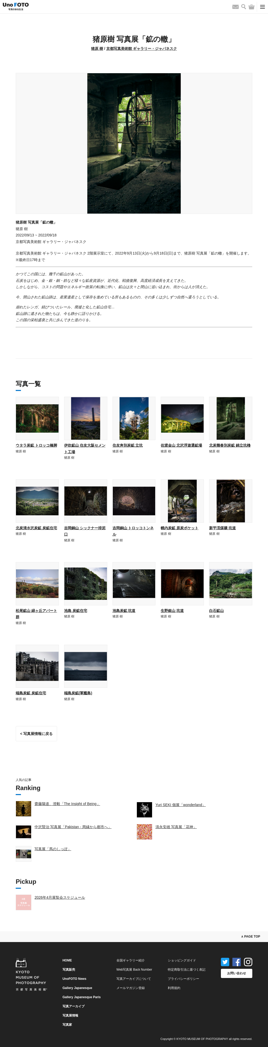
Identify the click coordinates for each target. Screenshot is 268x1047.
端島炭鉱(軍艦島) (78, 693)
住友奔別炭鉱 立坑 (128, 445)
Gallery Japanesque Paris (82, 997)
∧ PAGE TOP (250, 936)
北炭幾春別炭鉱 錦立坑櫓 (229, 445)
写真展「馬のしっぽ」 (53, 849)
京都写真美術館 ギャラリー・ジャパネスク (141, 48)
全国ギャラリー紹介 (130, 960)
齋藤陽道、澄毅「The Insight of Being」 (67, 804)
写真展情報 (70, 1015)
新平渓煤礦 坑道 (222, 528)
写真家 (67, 1025)
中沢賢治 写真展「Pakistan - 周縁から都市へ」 (73, 827)
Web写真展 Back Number (134, 969)
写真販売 (69, 969)
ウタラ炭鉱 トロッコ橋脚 (36, 445)
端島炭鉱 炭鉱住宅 (31, 693)
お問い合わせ (236, 973)
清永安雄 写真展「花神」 (176, 827)
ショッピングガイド (182, 960)
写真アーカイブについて (133, 979)
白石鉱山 (216, 611)
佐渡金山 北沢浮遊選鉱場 (181, 445)
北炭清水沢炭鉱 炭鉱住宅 (36, 528)
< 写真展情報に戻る (36, 734)
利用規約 (174, 988)
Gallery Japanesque (77, 988)
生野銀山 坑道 (172, 611)
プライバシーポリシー (183, 979)
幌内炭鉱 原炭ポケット (179, 528)
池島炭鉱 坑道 (124, 611)
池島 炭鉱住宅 (75, 611)
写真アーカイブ (74, 1006)
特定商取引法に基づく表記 (186, 969)
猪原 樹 (97, 48)
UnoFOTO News (74, 979)
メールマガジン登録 (130, 988)
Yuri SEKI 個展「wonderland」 (180, 805)
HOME (67, 960)
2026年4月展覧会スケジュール (60, 897)
